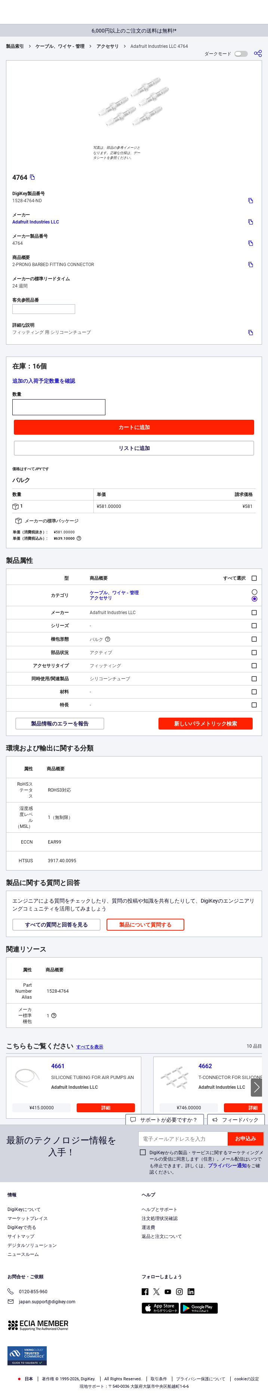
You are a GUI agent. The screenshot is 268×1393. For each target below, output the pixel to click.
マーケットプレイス (27, 1218)
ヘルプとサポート (160, 1209)
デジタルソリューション (32, 1245)
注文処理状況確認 (160, 1218)
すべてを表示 (89, 1047)
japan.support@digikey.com (41, 1302)
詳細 (105, 1107)
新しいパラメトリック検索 (205, 724)
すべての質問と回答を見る (56, 925)
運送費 (148, 1227)
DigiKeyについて (24, 1209)
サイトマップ (20, 1236)
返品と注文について (162, 1236)
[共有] (258, 53)
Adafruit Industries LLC (35, 222)
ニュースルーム (23, 1254)
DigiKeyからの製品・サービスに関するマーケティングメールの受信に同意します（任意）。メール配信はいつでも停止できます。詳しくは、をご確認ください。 (207, 1162)
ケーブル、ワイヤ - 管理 (60, 46)
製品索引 (15, 46)
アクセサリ (107, 46)
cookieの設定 (246, 1379)
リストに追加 (134, 448)
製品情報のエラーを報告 (60, 724)
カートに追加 (134, 427)
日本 (25, 1379)
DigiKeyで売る (21, 1227)
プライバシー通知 (227, 1165)
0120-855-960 (27, 1292)
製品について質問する (145, 925)
